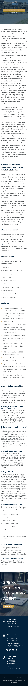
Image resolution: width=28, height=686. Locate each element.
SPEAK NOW (8, 606)
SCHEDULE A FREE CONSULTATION (14, 12)
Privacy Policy (14, 682)
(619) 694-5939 (12, 662)
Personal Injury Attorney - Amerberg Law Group (14, 680)
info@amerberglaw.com (13, 668)
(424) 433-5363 (12, 660)
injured (3, 244)
